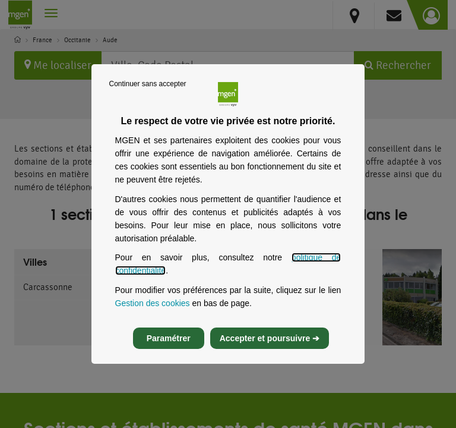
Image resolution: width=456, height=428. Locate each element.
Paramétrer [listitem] (169, 345)
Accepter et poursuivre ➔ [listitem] (269, 345)
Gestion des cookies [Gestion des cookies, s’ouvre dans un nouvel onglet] (152, 309)
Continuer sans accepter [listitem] (147, 90)
